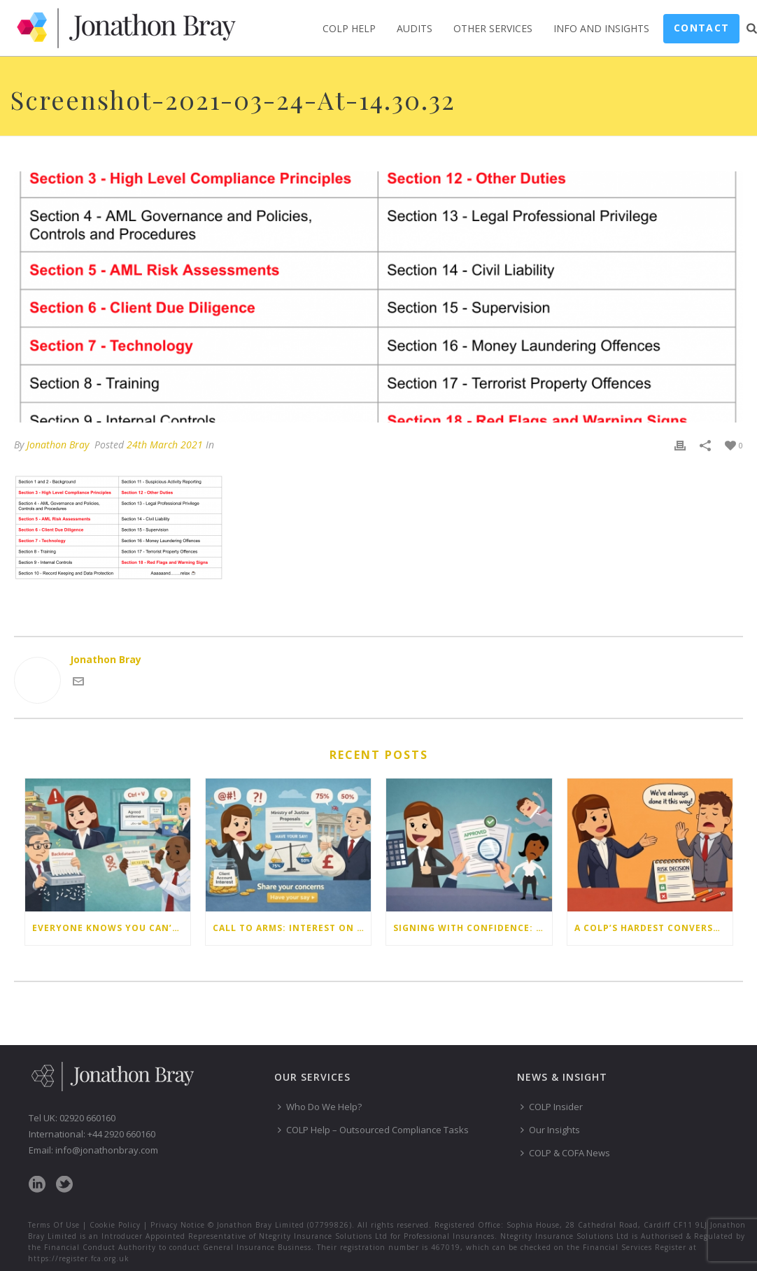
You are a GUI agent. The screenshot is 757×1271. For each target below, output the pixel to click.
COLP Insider (552, 1106)
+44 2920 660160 (121, 1134)
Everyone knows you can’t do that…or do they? (111, 928)
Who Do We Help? (320, 1106)
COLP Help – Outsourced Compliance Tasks (373, 1129)
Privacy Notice (177, 1225)
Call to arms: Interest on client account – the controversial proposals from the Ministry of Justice (292, 928)
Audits (414, 28)
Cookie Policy (115, 1225)
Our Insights (550, 1129)
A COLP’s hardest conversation (653, 928)
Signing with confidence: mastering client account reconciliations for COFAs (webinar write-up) (472, 928)
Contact (701, 27)
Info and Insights (601, 28)
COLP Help (349, 28)
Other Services (492, 28)
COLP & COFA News (565, 1152)
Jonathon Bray (58, 444)
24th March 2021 (165, 444)
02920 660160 (87, 1118)
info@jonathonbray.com (106, 1150)
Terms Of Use (54, 1225)
